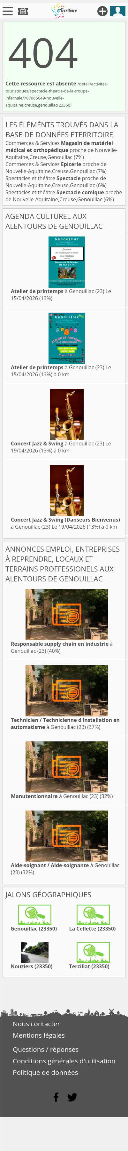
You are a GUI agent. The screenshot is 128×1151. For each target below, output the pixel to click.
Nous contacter (36, 1023)
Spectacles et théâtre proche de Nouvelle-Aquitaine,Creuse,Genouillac (55, 182)
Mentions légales (39, 1035)
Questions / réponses (46, 1049)
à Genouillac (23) (57, 291)
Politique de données (45, 1072)
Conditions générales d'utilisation (64, 1060)
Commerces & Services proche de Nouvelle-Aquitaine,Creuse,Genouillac (61, 150)
